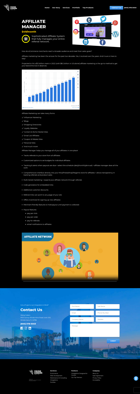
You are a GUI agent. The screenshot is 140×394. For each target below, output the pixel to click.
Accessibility (96, 380)
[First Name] (82, 306)
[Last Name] (108, 306)
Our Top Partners (76, 377)
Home (47, 8)
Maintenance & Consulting (58, 378)
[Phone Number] (108, 313)
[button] (136, 378)
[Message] (95, 330)
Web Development (56, 375)
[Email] (82, 313)
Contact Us (116, 8)
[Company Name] (82, 319)
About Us (95, 373)
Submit (113, 341)
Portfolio (76, 8)
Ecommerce (54, 373)
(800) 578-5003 (130, 8)
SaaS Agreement (98, 375)
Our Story (56, 8)
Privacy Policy (97, 378)
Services (66, 8)
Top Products (87, 8)
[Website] (108, 319)
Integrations (54, 380)
